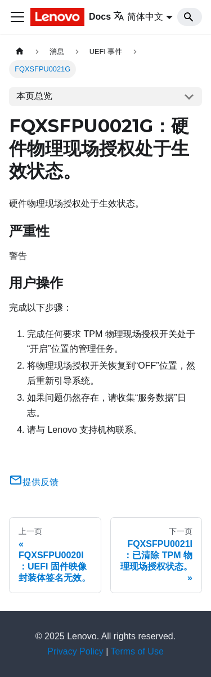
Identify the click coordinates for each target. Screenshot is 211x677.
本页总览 (34, 96)
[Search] (189, 17)
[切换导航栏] (17, 16)
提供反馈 (34, 482)
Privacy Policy (75, 651)
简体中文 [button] (138, 16)
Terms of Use (137, 651)
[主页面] (19, 51)
